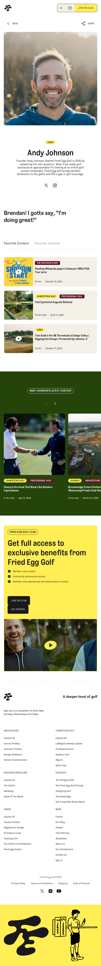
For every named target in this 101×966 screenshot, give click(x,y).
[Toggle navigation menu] (61, 8)
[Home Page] (8, 8)
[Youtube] (59, 891)
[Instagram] (54, 185)
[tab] (16, 243)
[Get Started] (18, 609)
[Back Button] (12, 23)
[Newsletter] (69, 8)
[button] (88, 23)
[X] (46, 185)
